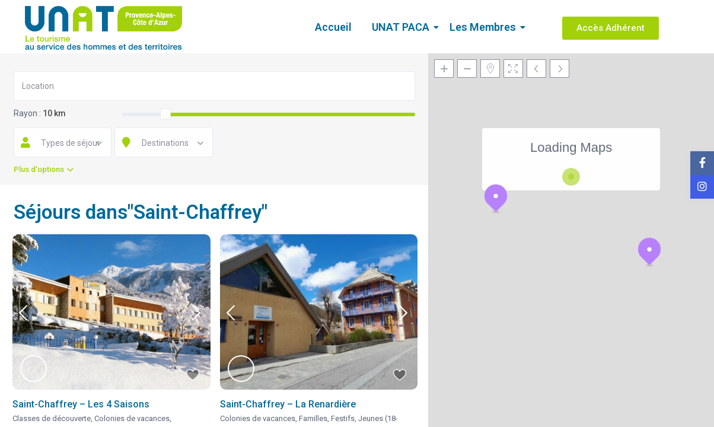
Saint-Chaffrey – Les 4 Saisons (80, 404)
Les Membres (485, 27)
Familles (313, 418)
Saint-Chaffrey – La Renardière (288, 404)
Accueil (333, 27)
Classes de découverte (51, 418)
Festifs (343, 418)
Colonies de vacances (132, 418)
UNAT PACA (403, 27)
